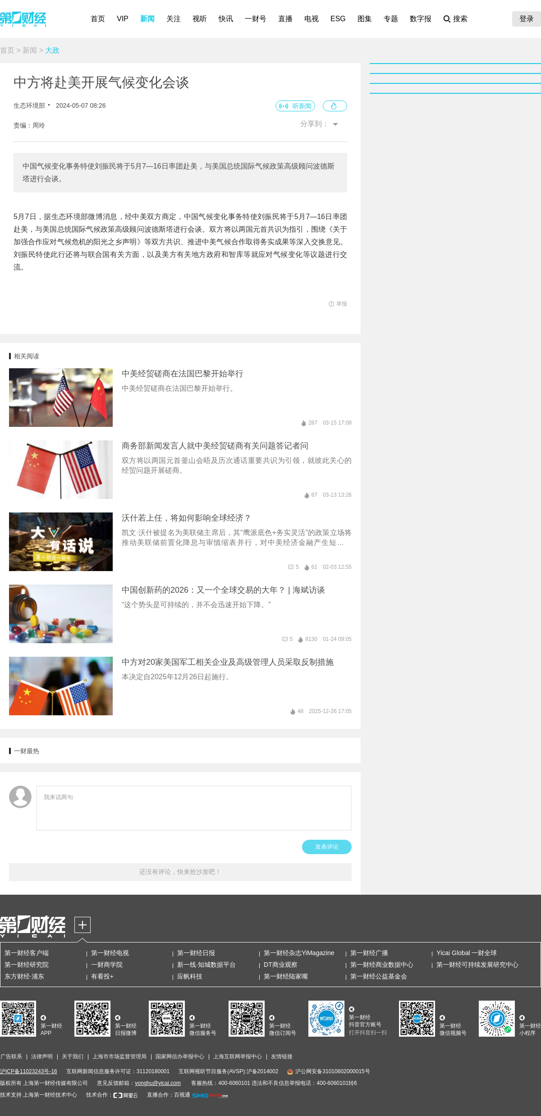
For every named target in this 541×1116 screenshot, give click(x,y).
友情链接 (282, 1056)
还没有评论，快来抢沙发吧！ (180, 871)
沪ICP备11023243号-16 (28, 1071)
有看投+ (102, 976)
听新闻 (302, 106)
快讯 (226, 19)
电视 (311, 19)
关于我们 (72, 1056)
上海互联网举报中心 (237, 1056)
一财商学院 (107, 964)
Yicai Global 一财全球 (466, 952)
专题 (391, 19)
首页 (98, 19)
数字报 (420, 19)
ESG (338, 19)
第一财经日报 (196, 952)
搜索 (460, 19)
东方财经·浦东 (24, 976)
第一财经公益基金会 (378, 976)
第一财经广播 (369, 952)
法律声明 (42, 1056)
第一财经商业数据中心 (381, 964)
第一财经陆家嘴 (286, 976)
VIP (122, 19)
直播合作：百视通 (168, 1095)
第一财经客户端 (27, 952)
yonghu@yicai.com (158, 1083)
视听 (200, 19)
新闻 (147, 19)
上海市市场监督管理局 (119, 1056)
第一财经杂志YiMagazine (299, 952)
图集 (365, 19)
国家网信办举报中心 (180, 1056)
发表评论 (327, 846)
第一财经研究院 (27, 964)
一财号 (255, 19)
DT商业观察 (281, 964)
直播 (285, 19)
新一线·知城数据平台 (206, 964)
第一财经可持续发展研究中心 (477, 964)
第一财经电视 (110, 952)
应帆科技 (189, 976)
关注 (173, 19)
